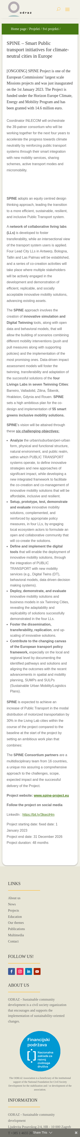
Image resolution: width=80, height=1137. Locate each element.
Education (15, 916)
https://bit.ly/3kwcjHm (38, 814)
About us (14, 898)
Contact (13, 941)
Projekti (34, 29)
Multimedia (16, 935)
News (12, 904)
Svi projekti (51, 29)
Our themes (16, 922)
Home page (18, 29)
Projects (13, 910)
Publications (16, 929)
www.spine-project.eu (51, 795)
